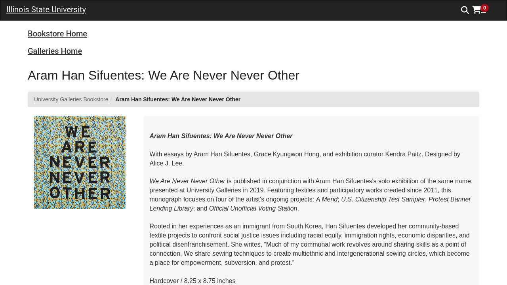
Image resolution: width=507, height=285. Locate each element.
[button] (483, 9)
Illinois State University (46, 9)
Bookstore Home (57, 33)
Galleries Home (55, 51)
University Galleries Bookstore (71, 99)
